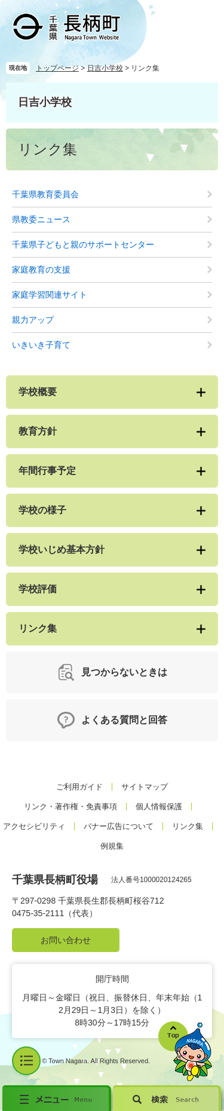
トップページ (57, 68)
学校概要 (38, 392)
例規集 (112, 845)
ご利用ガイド (79, 786)
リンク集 (38, 628)
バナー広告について (119, 826)
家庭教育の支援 (41, 269)
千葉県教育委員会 (45, 194)
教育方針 (38, 431)
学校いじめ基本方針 (62, 549)
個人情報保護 (159, 806)
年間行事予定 (47, 471)
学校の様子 (42, 510)
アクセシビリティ (34, 826)
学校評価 (38, 589)
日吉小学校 (105, 68)
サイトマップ (144, 786)
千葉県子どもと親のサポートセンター (83, 244)
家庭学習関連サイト (49, 294)
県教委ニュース (41, 219)
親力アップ (33, 320)
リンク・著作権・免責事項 (70, 806)
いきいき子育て (41, 345)
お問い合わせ (66, 940)
